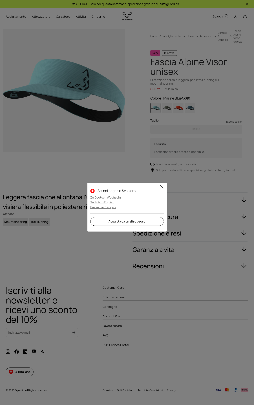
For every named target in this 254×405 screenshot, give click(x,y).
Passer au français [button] (103, 207)
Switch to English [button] (102, 202)
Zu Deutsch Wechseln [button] (105, 197)
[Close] (161, 187)
